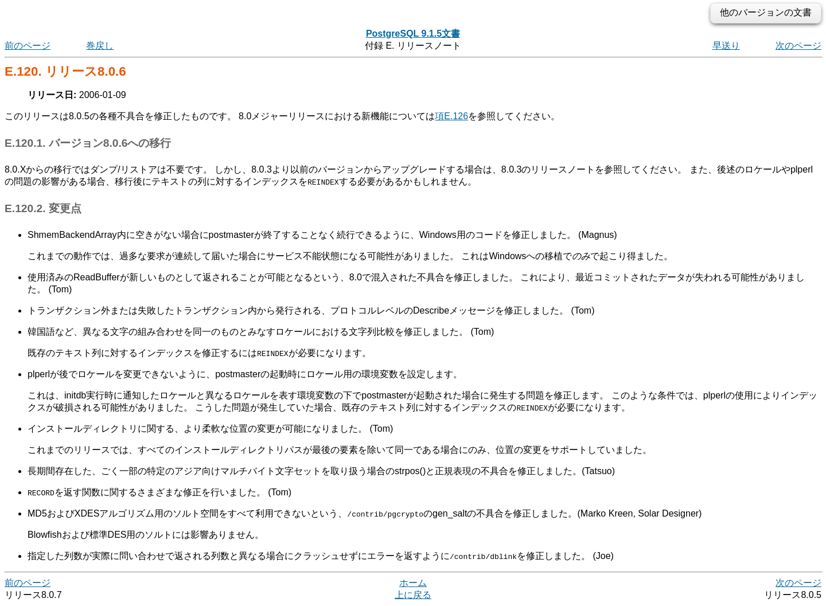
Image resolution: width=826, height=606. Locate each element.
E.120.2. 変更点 (43, 208)
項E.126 (451, 116)
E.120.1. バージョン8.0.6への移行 (88, 143)
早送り (726, 45)
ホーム (413, 583)
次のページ (798, 45)
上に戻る (413, 595)
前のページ (27, 45)
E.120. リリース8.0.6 (65, 71)
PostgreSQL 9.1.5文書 (413, 33)
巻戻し (100, 45)
